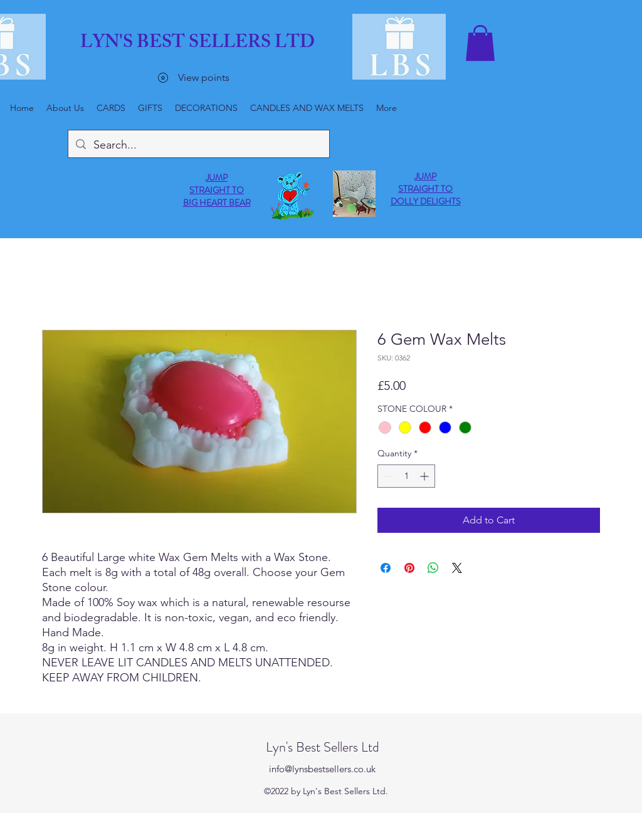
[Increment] (425, 476)
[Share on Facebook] (385, 567)
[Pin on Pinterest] (409, 567)
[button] (480, 43)
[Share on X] (457, 567)
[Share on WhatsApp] (433, 567)
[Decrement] (387, 476)
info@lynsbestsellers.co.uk (322, 769)
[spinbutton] (406, 476)
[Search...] (198, 145)
